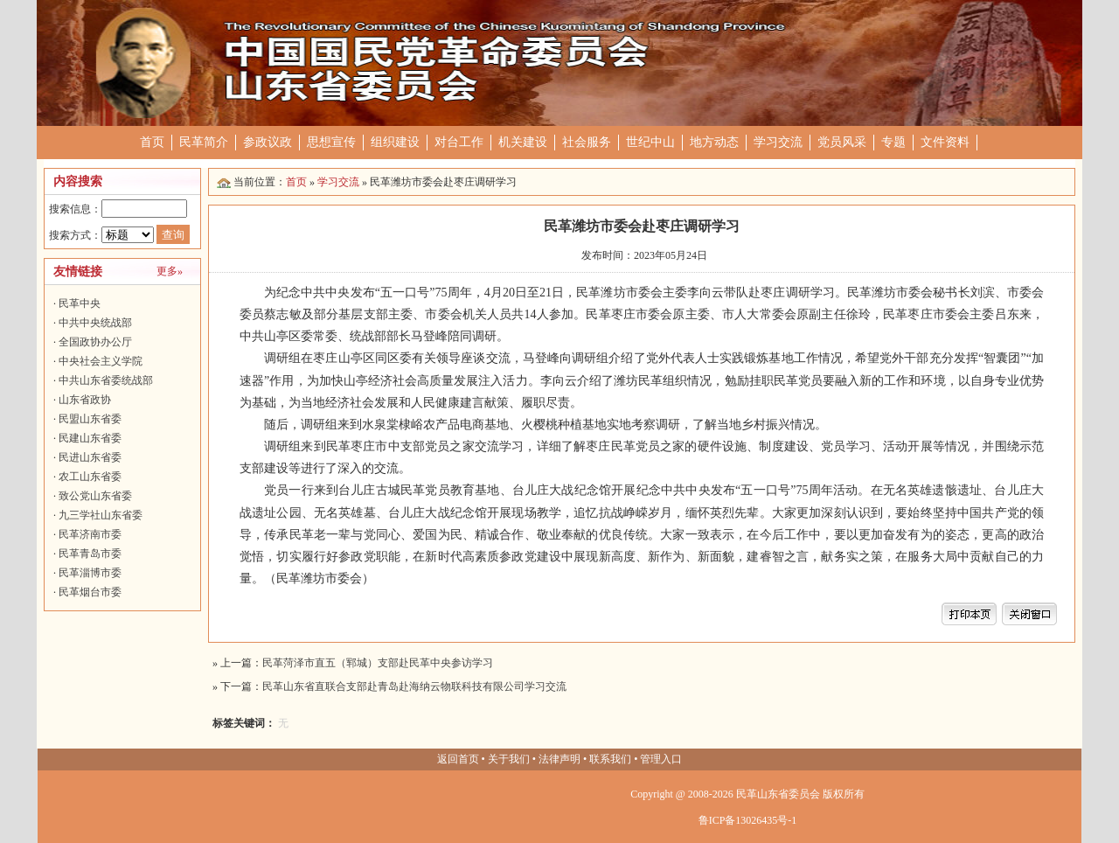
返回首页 (458, 759)
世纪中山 (650, 142)
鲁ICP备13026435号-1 (748, 820)
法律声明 (559, 759)
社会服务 (586, 142)
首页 (152, 142)
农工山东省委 (90, 476)
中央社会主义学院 (100, 361)
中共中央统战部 (95, 323)
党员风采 (841, 142)
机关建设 (522, 142)
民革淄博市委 (90, 573)
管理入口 (661, 759)
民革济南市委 (90, 534)
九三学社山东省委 (100, 515)
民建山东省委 (90, 438)
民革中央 (80, 303)
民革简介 (203, 142)
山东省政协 (85, 400)
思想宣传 (331, 142)
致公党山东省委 (95, 496)
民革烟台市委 (90, 592)
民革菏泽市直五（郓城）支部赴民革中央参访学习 (377, 663)
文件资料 (945, 142)
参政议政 (267, 142)
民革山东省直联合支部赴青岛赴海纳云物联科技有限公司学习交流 (414, 686)
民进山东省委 (90, 457)
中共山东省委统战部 (106, 380)
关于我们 (509, 759)
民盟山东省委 (90, 419)
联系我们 (610, 759)
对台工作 (458, 142)
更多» (169, 271)
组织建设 (395, 142)
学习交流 (778, 142)
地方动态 (714, 142)
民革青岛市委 (90, 553)
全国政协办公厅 (95, 342)
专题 (893, 142)
